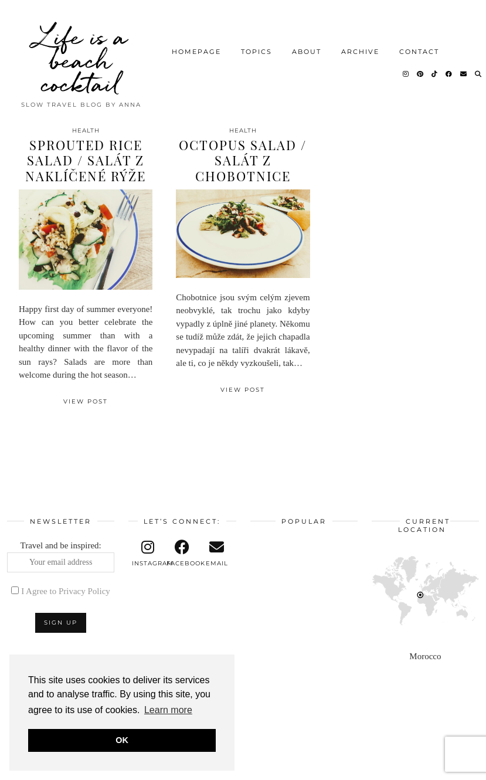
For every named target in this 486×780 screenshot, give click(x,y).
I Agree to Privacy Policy (65, 591)
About (306, 50)
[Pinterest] (420, 73)
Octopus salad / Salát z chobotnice (243, 160)
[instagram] (148, 553)
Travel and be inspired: (60, 556)
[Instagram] (406, 73)
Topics (256, 50)
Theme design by (428, 767)
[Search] (478, 73)
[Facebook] (449, 73)
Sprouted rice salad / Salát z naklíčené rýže (85, 160)
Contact (419, 50)
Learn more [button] (168, 710)
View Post (85, 401)
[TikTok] (435, 73)
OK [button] (121, 740)
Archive (360, 50)
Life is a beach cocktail (81, 59)
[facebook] (182, 553)
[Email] (464, 73)
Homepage (196, 50)
